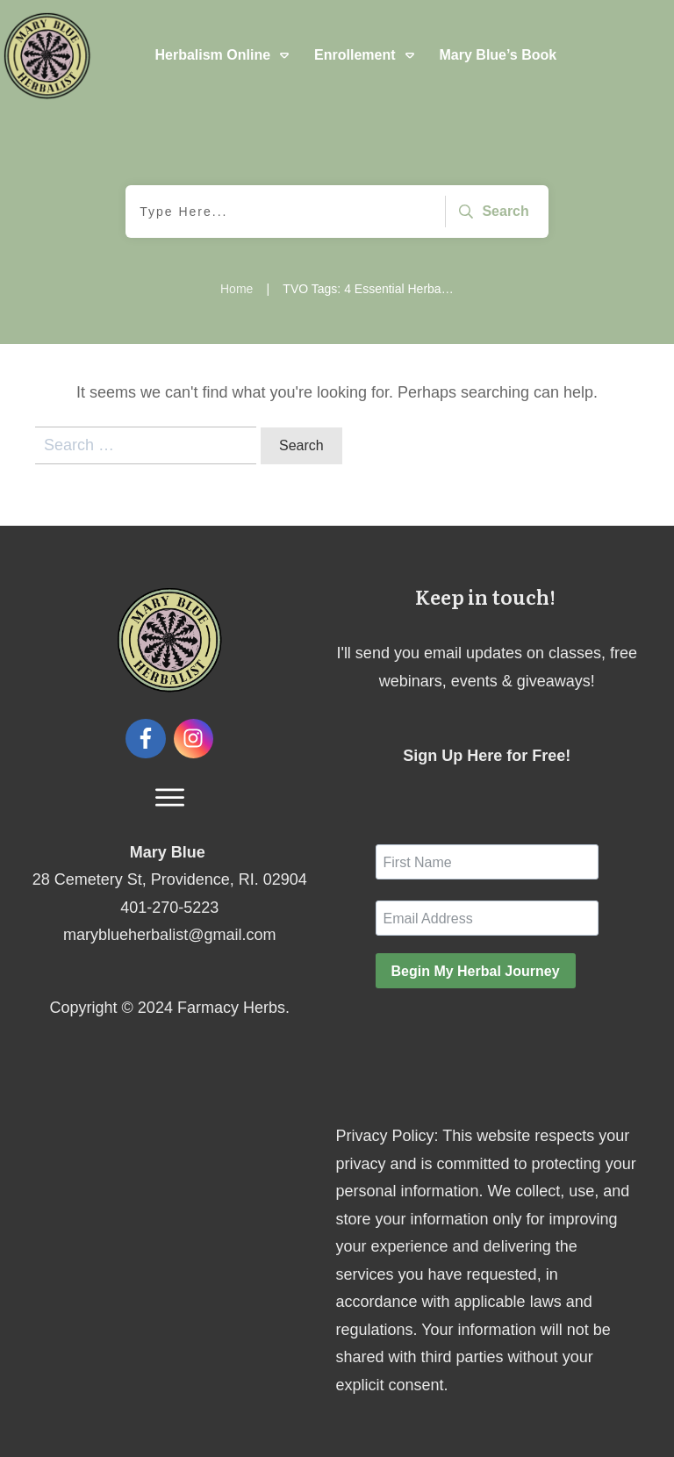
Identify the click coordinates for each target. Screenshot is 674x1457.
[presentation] (509, 1036)
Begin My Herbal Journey (475, 971)
